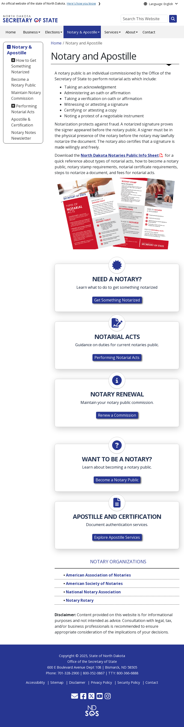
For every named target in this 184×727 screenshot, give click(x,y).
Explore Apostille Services (117, 537)
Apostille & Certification (22, 122)
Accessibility (35, 682)
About (130, 32)
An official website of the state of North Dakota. (48, 3)
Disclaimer (77, 682)
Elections (52, 32)
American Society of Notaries (94, 583)
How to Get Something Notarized (23, 66)
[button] (75, 697)
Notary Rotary (79, 600)
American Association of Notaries (98, 575)
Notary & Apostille (82, 32)
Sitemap (56, 682)
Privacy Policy (101, 682)
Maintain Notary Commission (26, 95)
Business (30, 32)
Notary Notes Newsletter (23, 135)
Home (11, 32)
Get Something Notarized (117, 300)
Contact (149, 32)
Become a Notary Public (23, 82)
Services (111, 32)
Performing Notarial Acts (24, 108)
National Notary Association (93, 592)
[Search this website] (173, 19)
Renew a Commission (117, 415)
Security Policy (128, 682)
